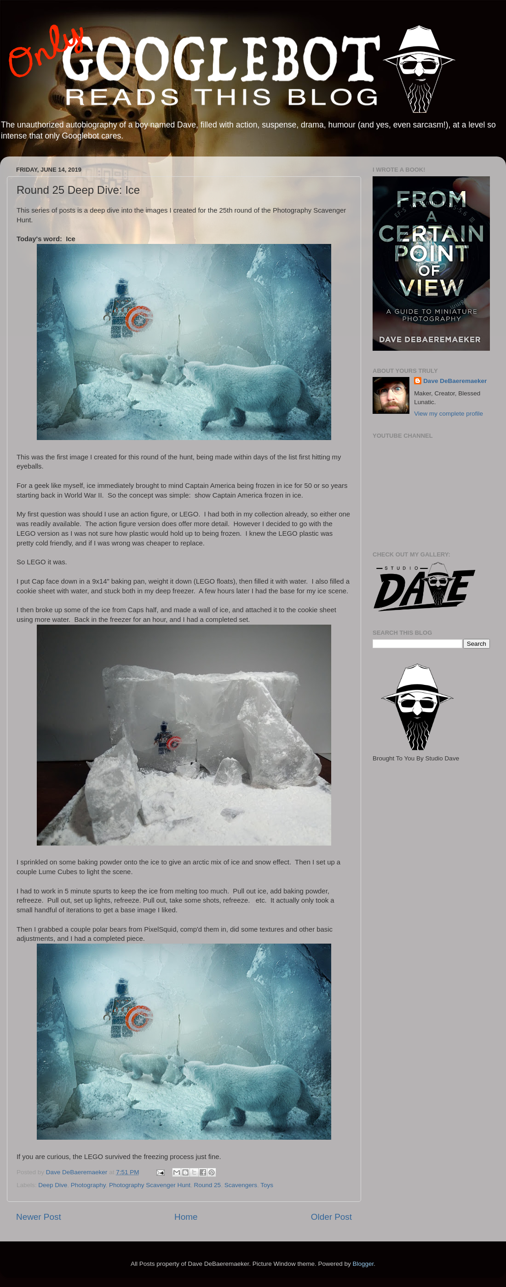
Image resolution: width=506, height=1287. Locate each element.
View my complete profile (448, 413)
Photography (88, 1185)
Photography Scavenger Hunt (149, 1185)
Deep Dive (52, 1185)
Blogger (363, 1263)
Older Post (331, 1217)
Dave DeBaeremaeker (455, 380)
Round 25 (207, 1185)
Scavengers (240, 1185)
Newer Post (38, 1217)
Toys (266, 1185)
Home (185, 1217)
